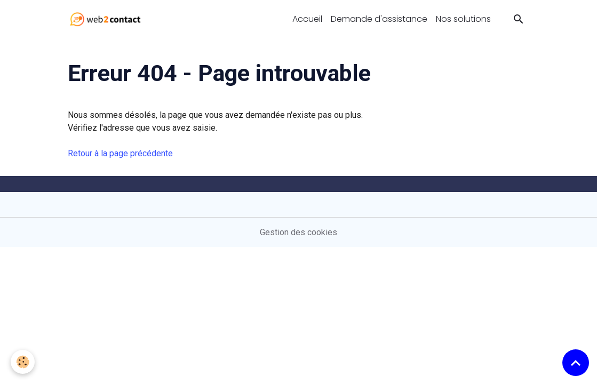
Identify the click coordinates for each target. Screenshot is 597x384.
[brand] (107, 19)
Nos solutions (463, 19)
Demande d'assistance (379, 19)
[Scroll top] (575, 362)
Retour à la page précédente (120, 153)
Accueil (307, 19)
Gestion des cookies (298, 232)
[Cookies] (23, 362)
